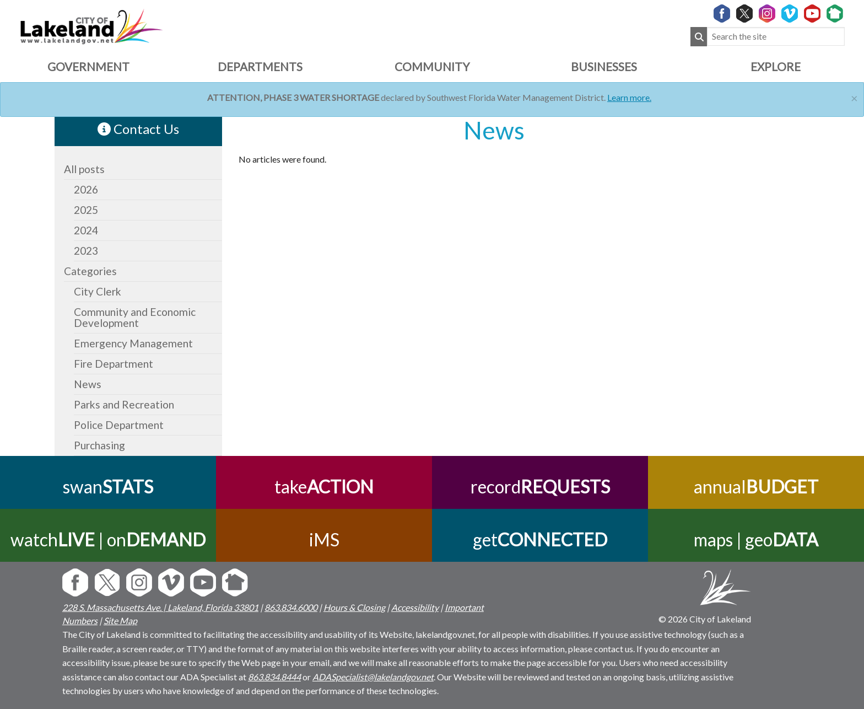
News (87, 384)
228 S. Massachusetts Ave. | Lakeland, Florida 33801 (160, 607)
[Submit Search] (698, 36)
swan (108, 486)
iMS (324, 539)
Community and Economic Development (135, 317)
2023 (86, 250)
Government (88, 66)
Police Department (119, 424)
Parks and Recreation (124, 404)
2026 (86, 189)
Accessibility (415, 607)
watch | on (108, 539)
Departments (260, 66)
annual (756, 486)
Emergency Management (133, 343)
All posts (84, 169)
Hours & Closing (354, 607)
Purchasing (99, 445)
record (540, 486)
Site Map (120, 620)
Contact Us (138, 129)
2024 (86, 230)
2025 (86, 209)
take (324, 486)
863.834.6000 (290, 607)
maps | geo (756, 539)
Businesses (604, 66)
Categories (90, 271)
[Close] (854, 96)
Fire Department (113, 363)
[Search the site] (776, 36)
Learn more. (629, 97)
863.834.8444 (274, 677)
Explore (775, 66)
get (540, 539)
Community (432, 66)
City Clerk (97, 291)
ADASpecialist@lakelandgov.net (373, 677)
